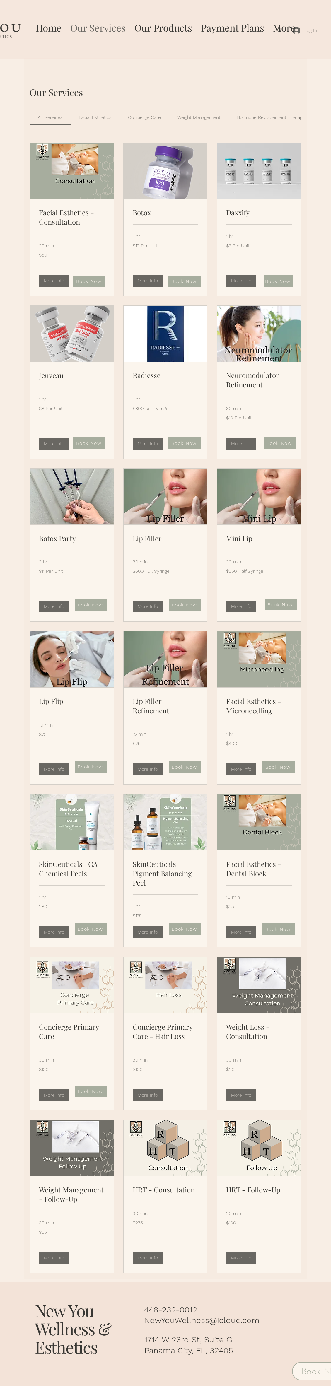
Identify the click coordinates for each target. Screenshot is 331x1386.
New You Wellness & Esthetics (73, 1328)
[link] (50, 117)
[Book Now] (89, 281)
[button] (54, 281)
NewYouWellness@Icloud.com (202, 1320)
